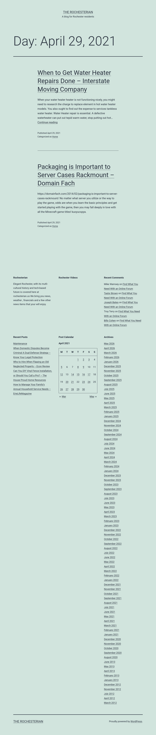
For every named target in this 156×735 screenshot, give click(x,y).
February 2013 (111, 675)
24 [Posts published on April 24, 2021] (89, 381)
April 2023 (109, 511)
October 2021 (111, 593)
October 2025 (111, 375)
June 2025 (109, 393)
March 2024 (110, 461)
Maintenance (20, 343)
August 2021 (110, 602)
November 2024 (112, 425)
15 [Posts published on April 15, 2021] (78, 374)
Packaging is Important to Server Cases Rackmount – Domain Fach (76, 175)
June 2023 (109, 502)
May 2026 (109, 343)
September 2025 (112, 380)
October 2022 (111, 539)
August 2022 (110, 548)
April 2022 (109, 566)
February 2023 (111, 521)
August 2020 (110, 657)
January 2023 (111, 525)
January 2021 (111, 634)
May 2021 (109, 616)
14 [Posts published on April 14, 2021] (72, 374)
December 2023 (112, 475)
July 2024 (109, 443)
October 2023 (111, 484)
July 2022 (109, 552)
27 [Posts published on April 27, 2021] (67, 389)
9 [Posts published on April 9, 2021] (83, 367)
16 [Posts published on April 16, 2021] (83, 374)
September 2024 (112, 434)
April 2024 (109, 457)
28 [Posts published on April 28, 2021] (72, 389)
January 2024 (111, 471)
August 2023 (110, 493)
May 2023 (109, 507)
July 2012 (109, 693)
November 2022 (112, 534)
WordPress (136, 721)
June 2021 (109, 611)
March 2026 (110, 352)
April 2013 (109, 671)
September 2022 (112, 543)
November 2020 (112, 643)
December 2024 (112, 421)
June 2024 (109, 448)
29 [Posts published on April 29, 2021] (78, 389)
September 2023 (112, 489)
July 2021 (109, 607)
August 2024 (110, 439)
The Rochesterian (78, 12)
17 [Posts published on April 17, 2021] (89, 374)
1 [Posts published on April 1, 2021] (78, 359)
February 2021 (111, 630)
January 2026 (111, 361)
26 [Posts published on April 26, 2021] (61, 389)
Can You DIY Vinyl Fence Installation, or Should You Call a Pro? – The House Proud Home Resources (32, 375)
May (93, 396)
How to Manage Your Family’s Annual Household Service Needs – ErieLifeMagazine (32, 389)
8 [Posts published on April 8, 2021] (78, 367)
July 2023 (109, 498)
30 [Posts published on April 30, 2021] (83, 389)
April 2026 (109, 348)
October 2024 (111, 430)
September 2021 (112, 598)
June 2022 (109, 557)
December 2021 (112, 584)
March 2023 (110, 516)
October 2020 (111, 648)
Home (55, 136)
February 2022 (111, 575)
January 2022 (111, 580)
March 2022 (110, 571)
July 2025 (109, 389)
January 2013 (111, 680)
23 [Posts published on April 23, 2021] (83, 381)
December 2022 (112, 530)
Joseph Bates (111, 302)
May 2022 (109, 561)
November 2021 (112, 589)
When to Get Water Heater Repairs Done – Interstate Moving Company (74, 81)
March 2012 (110, 702)
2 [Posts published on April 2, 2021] (83, 359)
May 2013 (109, 666)
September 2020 (112, 652)
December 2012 (112, 684)
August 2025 (110, 384)
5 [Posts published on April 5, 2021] (61, 367)
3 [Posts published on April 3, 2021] (89, 359)
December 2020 (112, 639)
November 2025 (112, 370)
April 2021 (109, 621)
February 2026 (111, 357)
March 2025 (110, 407)
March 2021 (110, 625)
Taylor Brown (111, 293)
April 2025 (109, 402)
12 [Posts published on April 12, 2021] (61, 374)
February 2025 (111, 411)
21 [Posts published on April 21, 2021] (72, 381)
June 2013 (109, 661)
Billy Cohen (110, 320)
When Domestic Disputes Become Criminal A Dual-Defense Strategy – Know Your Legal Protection (32, 353)
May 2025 (109, 398)
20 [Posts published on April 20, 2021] (67, 381)
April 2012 (109, 698)
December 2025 (112, 366)
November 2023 (112, 480)
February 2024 (111, 466)
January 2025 (111, 416)
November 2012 (112, 689)
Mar (62, 396)
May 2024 (109, 452)
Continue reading (48, 122)
